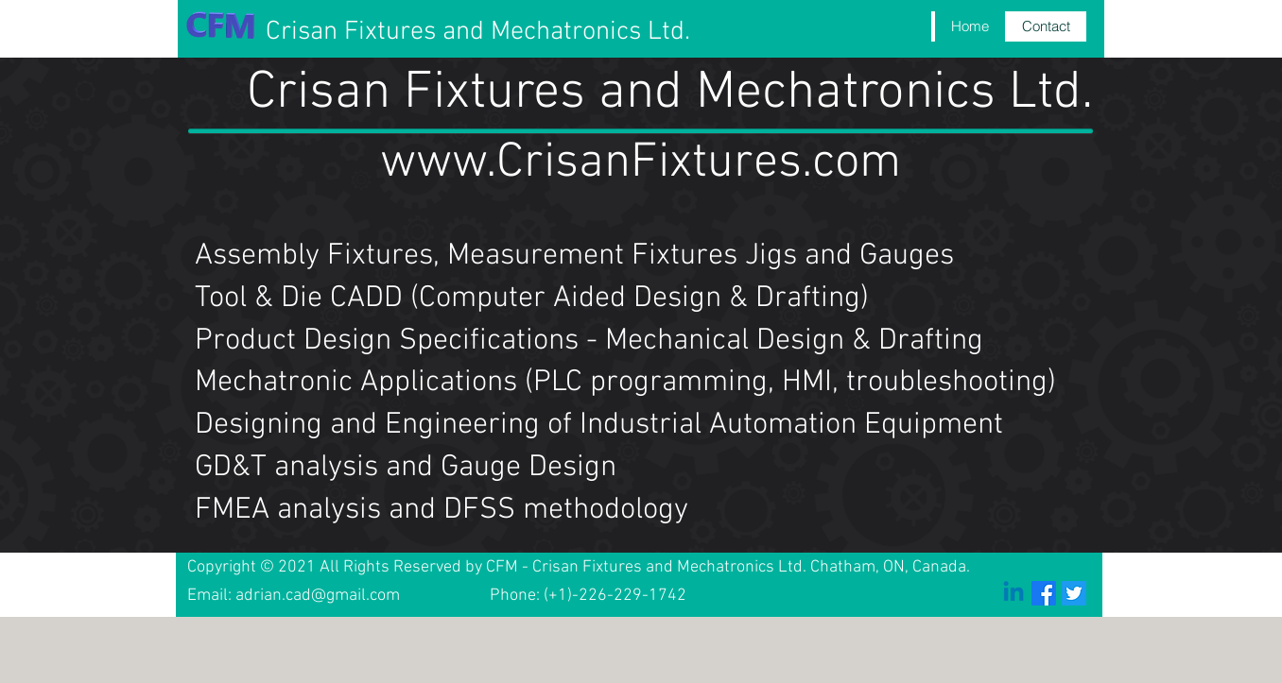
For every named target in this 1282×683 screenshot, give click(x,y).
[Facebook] (1043, 593)
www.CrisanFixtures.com (640, 163)
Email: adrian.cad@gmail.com (293, 596)
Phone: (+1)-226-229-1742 (588, 596)
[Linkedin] (1013, 593)
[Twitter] (1074, 593)
